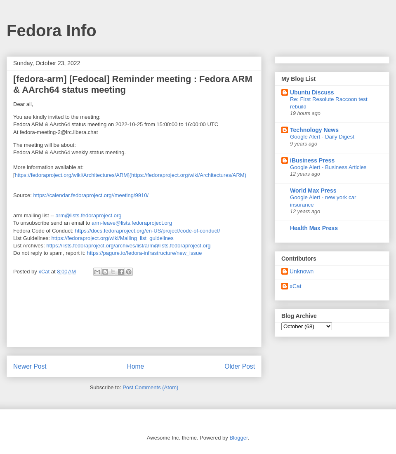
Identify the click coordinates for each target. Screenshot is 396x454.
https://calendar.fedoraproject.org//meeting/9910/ (90, 195)
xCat (296, 286)
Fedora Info (52, 30)
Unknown (302, 271)
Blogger (238, 438)
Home (135, 366)
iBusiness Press (312, 160)
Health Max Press (314, 228)
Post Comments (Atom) (150, 387)
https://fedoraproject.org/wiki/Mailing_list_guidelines (113, 238)
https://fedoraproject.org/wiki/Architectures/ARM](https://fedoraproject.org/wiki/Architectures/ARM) (130, 175)
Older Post (239, 366)
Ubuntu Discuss (312, 92)
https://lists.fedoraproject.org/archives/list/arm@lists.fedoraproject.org (128, 245)
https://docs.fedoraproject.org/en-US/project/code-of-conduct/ (147, 231)
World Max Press (313, 190)
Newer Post (30, 366)
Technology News (314, 130)
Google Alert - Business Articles (328, 167)
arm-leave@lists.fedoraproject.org (132, 223)
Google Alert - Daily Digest (322, 137)
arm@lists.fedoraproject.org (89, 215)
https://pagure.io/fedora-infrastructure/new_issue (144, 253)
